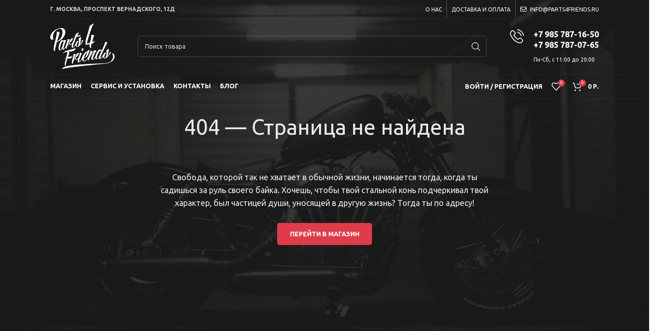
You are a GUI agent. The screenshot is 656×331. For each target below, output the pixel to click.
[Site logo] (82, 46)
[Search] (312, 46)
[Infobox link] (554, 46)
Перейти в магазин (325, 234)
